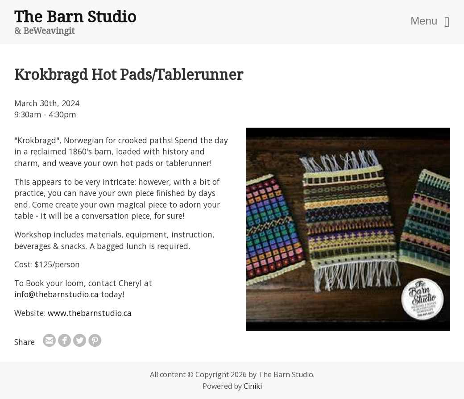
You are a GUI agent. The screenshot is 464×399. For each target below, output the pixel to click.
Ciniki (253, 386)
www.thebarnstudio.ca (90, 313)
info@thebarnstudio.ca (56, 294)
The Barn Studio (75, 16)
